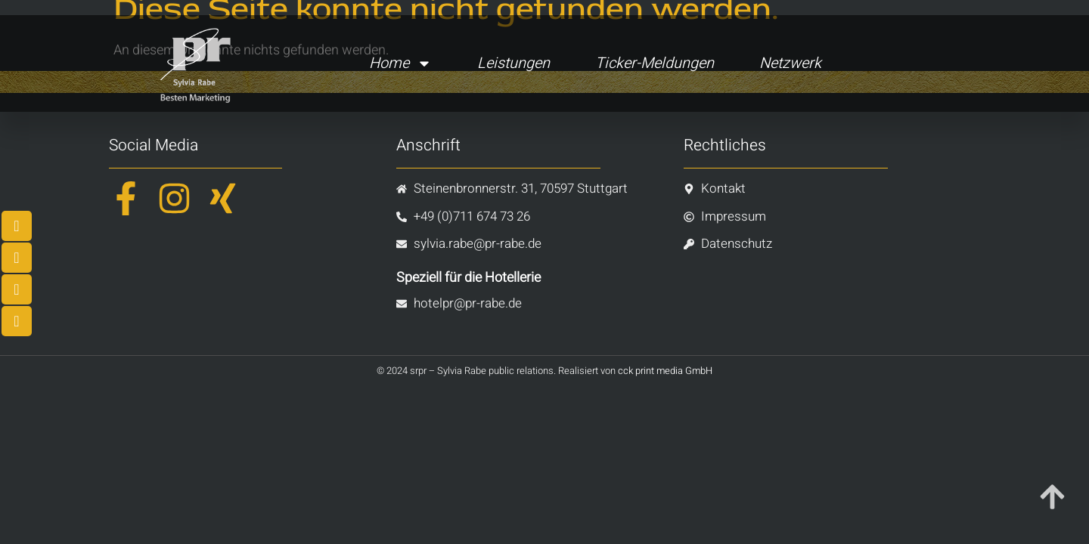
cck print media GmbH (665, 370)
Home (400, 63)
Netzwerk (790, 63)
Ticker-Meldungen (654, 63)
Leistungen (513, 63)
